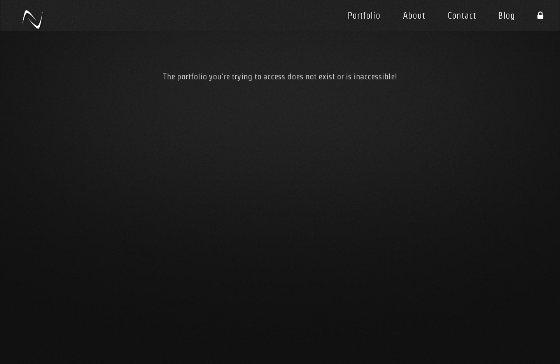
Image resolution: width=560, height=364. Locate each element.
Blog (506, 15)
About (414, 15)
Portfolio (364, 15)
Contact (462, 15)
